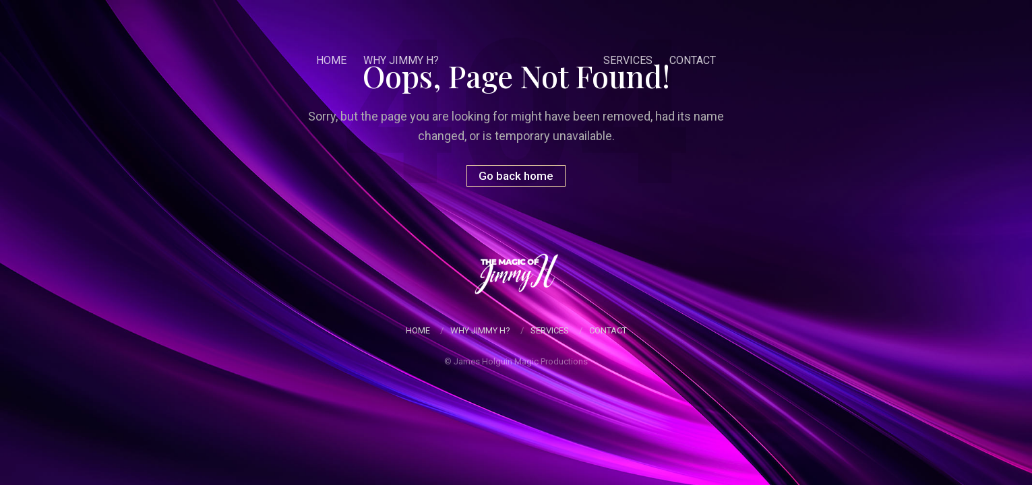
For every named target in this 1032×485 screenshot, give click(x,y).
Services (627, 60)
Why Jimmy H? (401, 60)
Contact (692, 60)
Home (331, 60)
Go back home (516, 176)
